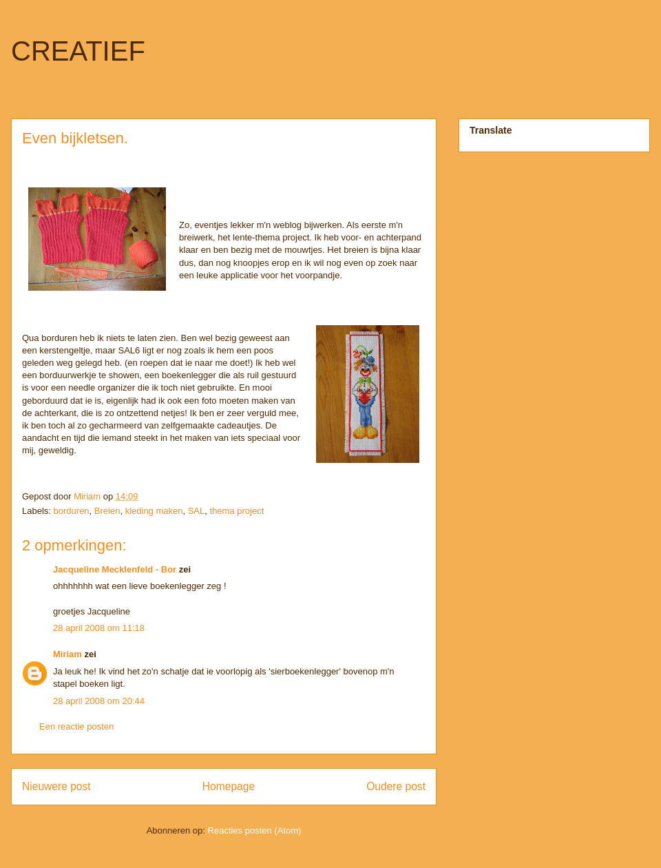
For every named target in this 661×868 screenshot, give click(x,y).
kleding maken (154, 511)
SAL (196, 511)
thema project (237, 511)
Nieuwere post (56, 786)
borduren (72, 511)
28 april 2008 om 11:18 (99, 628)
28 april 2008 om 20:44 (99, 701)
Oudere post (396, 786)
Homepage (228, 786)
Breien (107, 511)
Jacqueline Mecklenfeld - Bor (114, 569)
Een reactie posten (76, 726)
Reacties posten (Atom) (255, 830)
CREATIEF (78, 51)
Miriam (67, 654)
